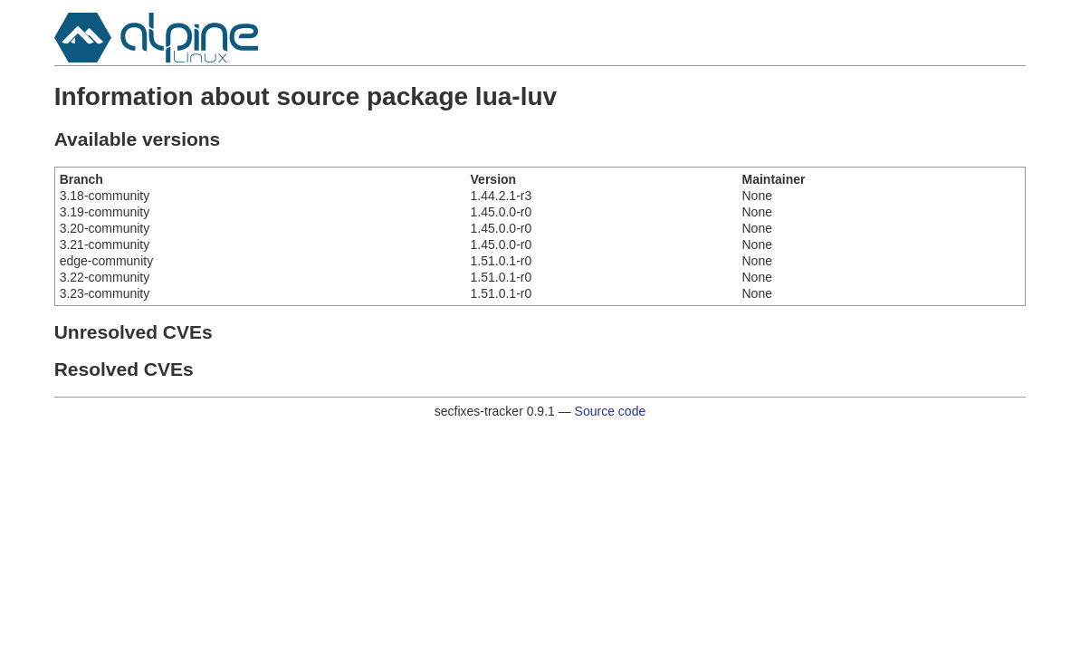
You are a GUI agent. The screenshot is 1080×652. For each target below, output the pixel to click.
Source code (610, 411)
